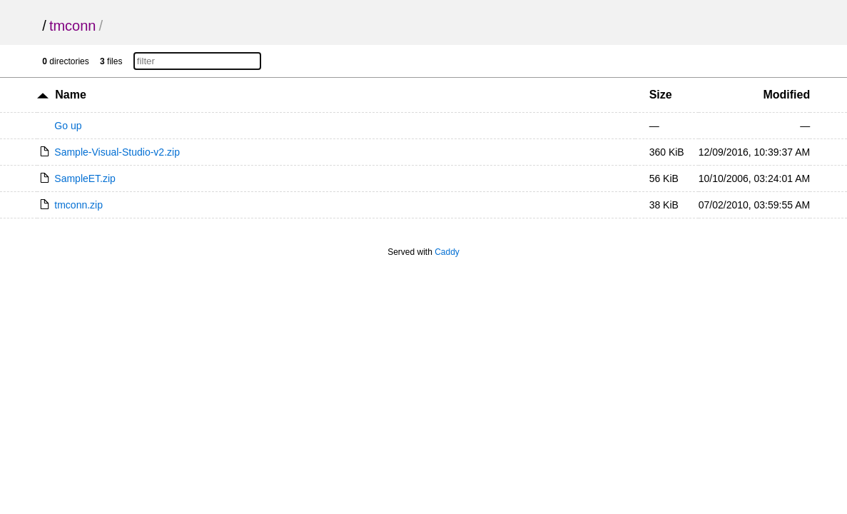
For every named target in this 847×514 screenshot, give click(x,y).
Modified (786, 95)
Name (70, 95)
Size (660, 95)
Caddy (447, 252)
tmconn (72, 26)
